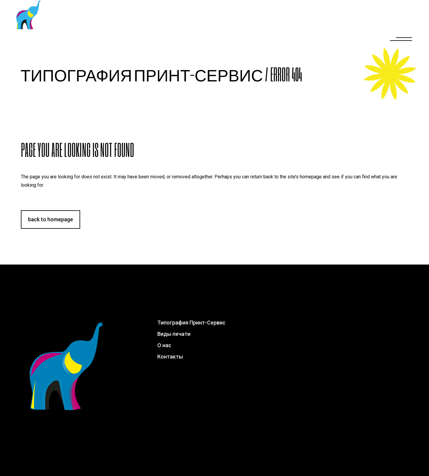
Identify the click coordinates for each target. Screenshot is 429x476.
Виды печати (173, 334)
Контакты (170, 356)
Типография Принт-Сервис (142, 74)
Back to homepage (50, 219)
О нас (164, 345)
